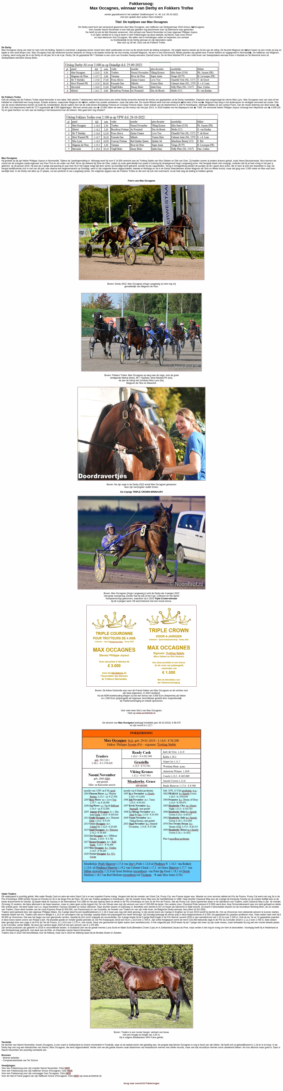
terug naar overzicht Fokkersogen (142, 1083)
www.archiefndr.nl (145, 713)
